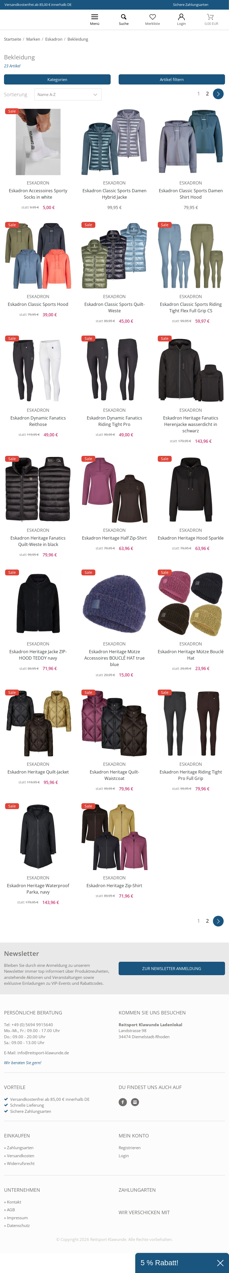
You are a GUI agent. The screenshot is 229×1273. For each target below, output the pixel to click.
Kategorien (57, 79)
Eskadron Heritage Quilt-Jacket (38, 778)
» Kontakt (12, 1212)
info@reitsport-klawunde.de (43, 1063)
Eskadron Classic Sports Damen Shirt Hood (191, 192)
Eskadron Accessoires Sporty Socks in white (38, 192)
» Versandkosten (19, 1166)
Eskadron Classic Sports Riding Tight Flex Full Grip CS (191, 307)
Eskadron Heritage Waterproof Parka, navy (38, 896)
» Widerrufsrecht (19, 1174)
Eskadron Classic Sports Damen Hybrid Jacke (114, 192)
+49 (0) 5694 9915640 (32, 1035)
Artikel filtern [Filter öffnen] (172, 79)
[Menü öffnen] (94, 19)
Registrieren (130, 1158)
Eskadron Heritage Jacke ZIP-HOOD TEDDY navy (38, 659)
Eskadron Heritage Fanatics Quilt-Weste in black (38, 544)
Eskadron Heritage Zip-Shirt (114, 893)
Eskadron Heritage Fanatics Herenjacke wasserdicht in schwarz (190, 426)
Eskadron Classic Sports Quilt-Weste (114, 307)
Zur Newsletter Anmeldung (171, 979)
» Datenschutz (17, 1236)
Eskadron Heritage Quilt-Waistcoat (114, 781)
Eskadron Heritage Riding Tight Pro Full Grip (191, 781)
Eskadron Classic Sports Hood (38, 304)
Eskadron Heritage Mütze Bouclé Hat (190, 659)
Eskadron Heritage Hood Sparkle (191, 544)
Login (124, 1166)
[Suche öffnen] (123, 19)
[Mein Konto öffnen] (181, 19)
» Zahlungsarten (18, 1158)
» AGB (9, 1220)
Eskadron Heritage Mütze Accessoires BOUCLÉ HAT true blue (114, 662)
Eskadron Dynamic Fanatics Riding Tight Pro (114, 423)
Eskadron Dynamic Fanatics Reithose (38, 423)
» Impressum (16, 1228)
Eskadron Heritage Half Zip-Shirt (114, 544)
